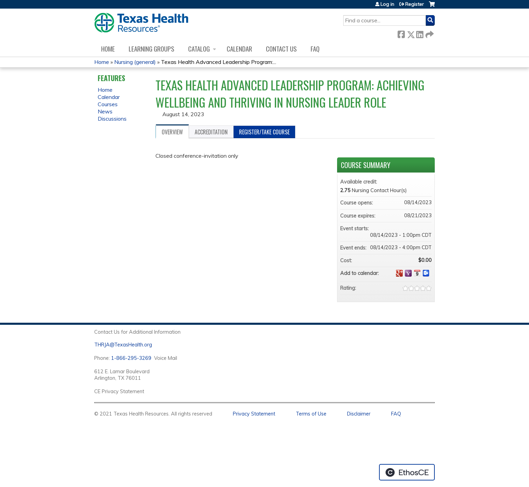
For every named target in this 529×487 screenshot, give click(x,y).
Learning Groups (151, 49)
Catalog (199, 49)
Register (414, 4)
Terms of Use (311, 414)
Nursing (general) (135, 61)
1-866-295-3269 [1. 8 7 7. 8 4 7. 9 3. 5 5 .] (131, 358)
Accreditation (211, 132)
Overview (172, 132)
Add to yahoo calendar (408, 273)
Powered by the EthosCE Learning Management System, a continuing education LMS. (407, 472)
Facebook (401, 33)
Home (108, 49)
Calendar (239, 49)
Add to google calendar (399, 273)
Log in (387, 4)
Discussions (112, 118)
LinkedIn (419, 33)
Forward (428, 33)
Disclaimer (358, 414)
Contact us (281, 49)
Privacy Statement (254, 414)
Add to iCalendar (417, 272)
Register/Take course (264, 132)
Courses (108, 104)
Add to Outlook (426, 273)
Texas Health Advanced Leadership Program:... (218, 61)
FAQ (315, 49)
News (105, 111)
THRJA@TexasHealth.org (123, 345)
